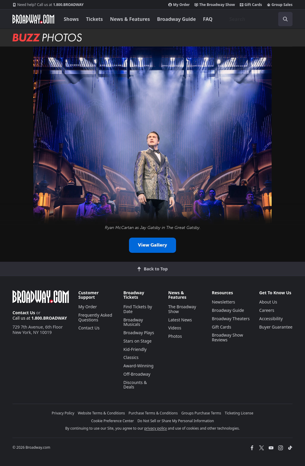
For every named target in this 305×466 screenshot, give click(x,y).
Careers (266, 310)
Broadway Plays (138, 332)
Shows (71, 19)
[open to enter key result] (285, 19)
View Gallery (152, 245)
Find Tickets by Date (137, 309)
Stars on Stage (137, 341)
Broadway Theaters (231, 318)
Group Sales (279, 4)
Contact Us (24, 312)
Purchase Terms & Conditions (153, 413)
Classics (131, 357)
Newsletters (223, 302)
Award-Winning (138, 366)
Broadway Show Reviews (227, 337)
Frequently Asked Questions (95, 317)
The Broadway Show (214, 4)
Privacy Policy (63, 413)
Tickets (94, 19)
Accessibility (271, 318)
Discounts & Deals (135, 385)
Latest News (180, 320)
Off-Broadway (136, 374)
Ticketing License (239, 413)
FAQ (208, 19)
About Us (268, 302)
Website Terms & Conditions (101, 413)
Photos (175, 336)
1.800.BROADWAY (48, 4)
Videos (174, 328)
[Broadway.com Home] (33, 19)
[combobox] (258, 19)
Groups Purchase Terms (201, 413)
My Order (179, 4)
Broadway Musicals (133, 322)
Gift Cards (251, 4)
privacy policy (155, 428)
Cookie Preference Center (112, 420)
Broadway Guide (176, 19)
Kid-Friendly (135, 349)
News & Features (130, 19)
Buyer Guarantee (275, 327)
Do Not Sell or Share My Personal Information (175, 420)
